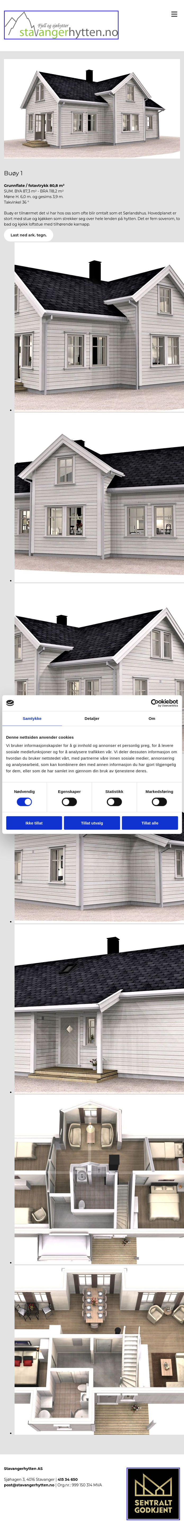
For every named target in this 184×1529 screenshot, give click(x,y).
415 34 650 (68, 1479)
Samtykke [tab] (32, 718)
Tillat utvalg (92, 823)
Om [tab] (152, 718)
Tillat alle (149, 823)
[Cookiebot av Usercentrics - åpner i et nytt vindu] (155, 703)
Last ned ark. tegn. (29, 235)
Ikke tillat (34, 823)
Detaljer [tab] (92, 718)
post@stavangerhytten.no (29, 1485)
